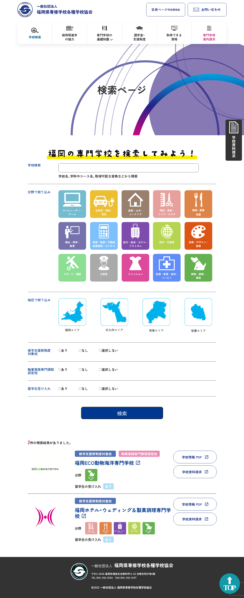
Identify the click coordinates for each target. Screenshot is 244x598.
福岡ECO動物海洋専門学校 (104, 463)
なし (84, 350)
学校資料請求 (192, 471)
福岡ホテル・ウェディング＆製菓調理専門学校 (123, 513)
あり (64, 350)
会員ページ (165, 9)
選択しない (110, 350)
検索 (122, 413)
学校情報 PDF (192, 457)
